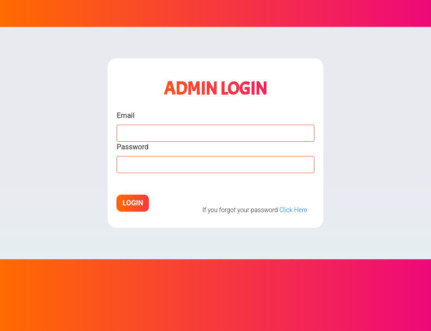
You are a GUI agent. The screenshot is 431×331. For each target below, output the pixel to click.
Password (132, 147)
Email (126, 115)
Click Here (293, 209)
